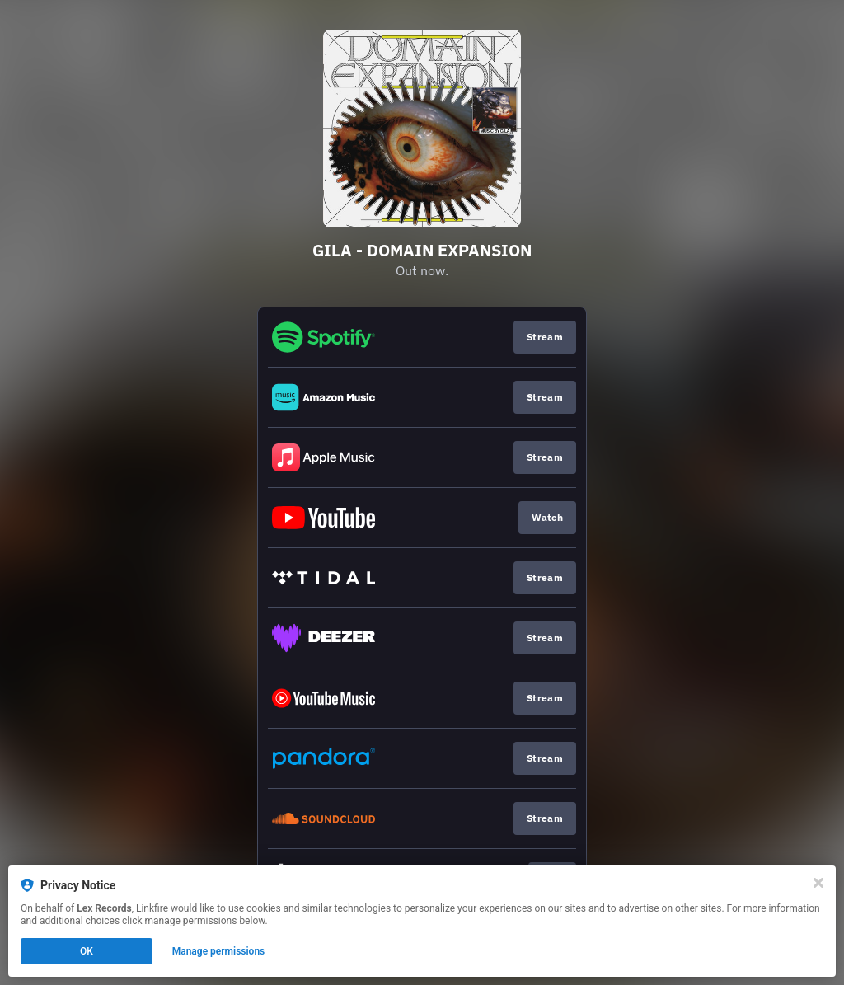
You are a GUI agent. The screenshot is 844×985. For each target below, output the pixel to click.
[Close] (818, 883)
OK (86, 951)
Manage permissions (218, 951)
